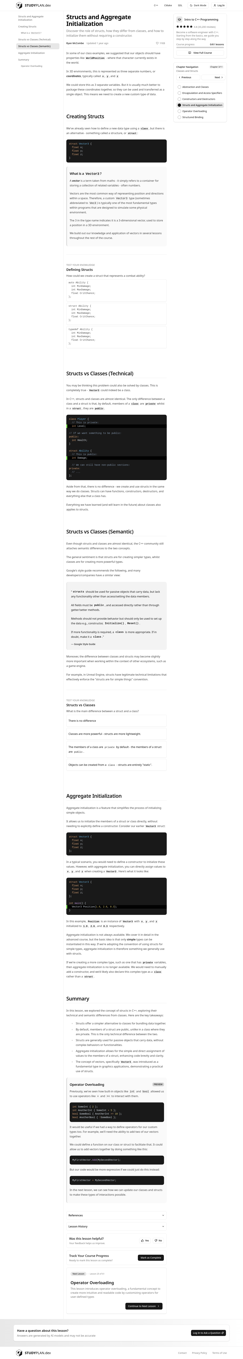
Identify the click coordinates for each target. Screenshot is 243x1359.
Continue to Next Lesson (144, 1306)
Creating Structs (27, 26)
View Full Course (200, 52)
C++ (156, 5)
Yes (145, 1240)
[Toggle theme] (198, 5)
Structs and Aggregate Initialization (31, 18)
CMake (168, 5)
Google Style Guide (85, 644)
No (158, 1240)
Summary (23, 59)
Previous (184, 77)
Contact (182, 1352)
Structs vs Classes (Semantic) (34, 46)
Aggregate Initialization (31, 53)
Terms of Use (219, 1352)
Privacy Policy (199, 1352)
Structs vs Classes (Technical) (34, 39)
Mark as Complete (151, 1257)
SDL (180, 5)
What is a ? (31, 32)
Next (219, 77)
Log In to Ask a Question (208, 1332)
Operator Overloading (31, 66)
